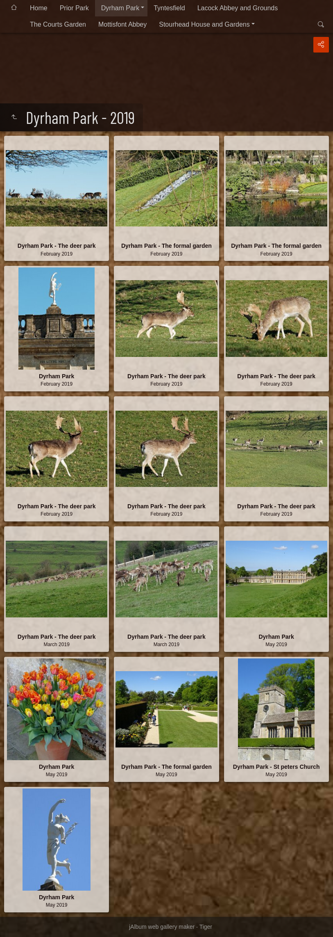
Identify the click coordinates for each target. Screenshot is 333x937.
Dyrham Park (120, 8)
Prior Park (74, 8)
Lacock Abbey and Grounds (237, 8)
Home (39, 8)
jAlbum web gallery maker (162, 926)
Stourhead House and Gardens (204, 24)
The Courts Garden (58, 24)
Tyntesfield (169, 8)
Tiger (205, 926)
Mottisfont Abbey (122, 24)
